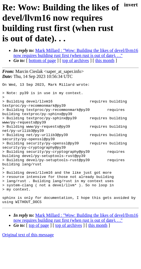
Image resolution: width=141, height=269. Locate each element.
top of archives (75, 60)
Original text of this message (28, 259)
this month (104, 60)
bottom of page (42, 60)
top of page (39, 249)
